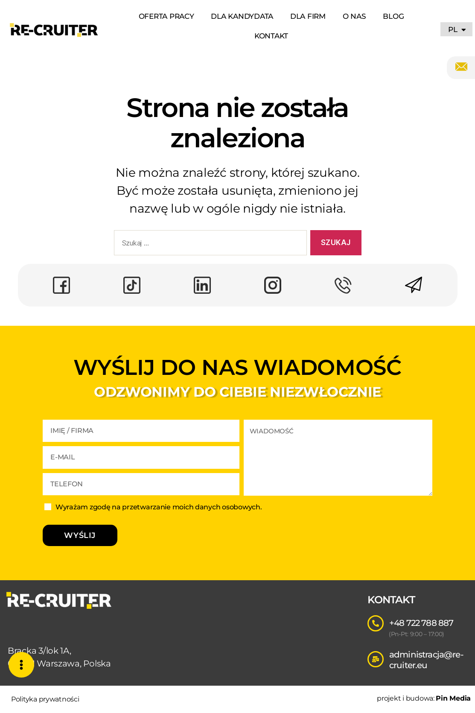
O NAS (354, 16)
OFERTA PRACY (166, 16)
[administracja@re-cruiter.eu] (375, 659)
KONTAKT (271, 36)
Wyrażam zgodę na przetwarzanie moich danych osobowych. (158, 507)
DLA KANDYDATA (242, 16)
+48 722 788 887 (421, 623)
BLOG (393, 16)
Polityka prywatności (45, 699)
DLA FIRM (308, 16)
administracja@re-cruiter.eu (426, 659)
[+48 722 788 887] (375, 623)
